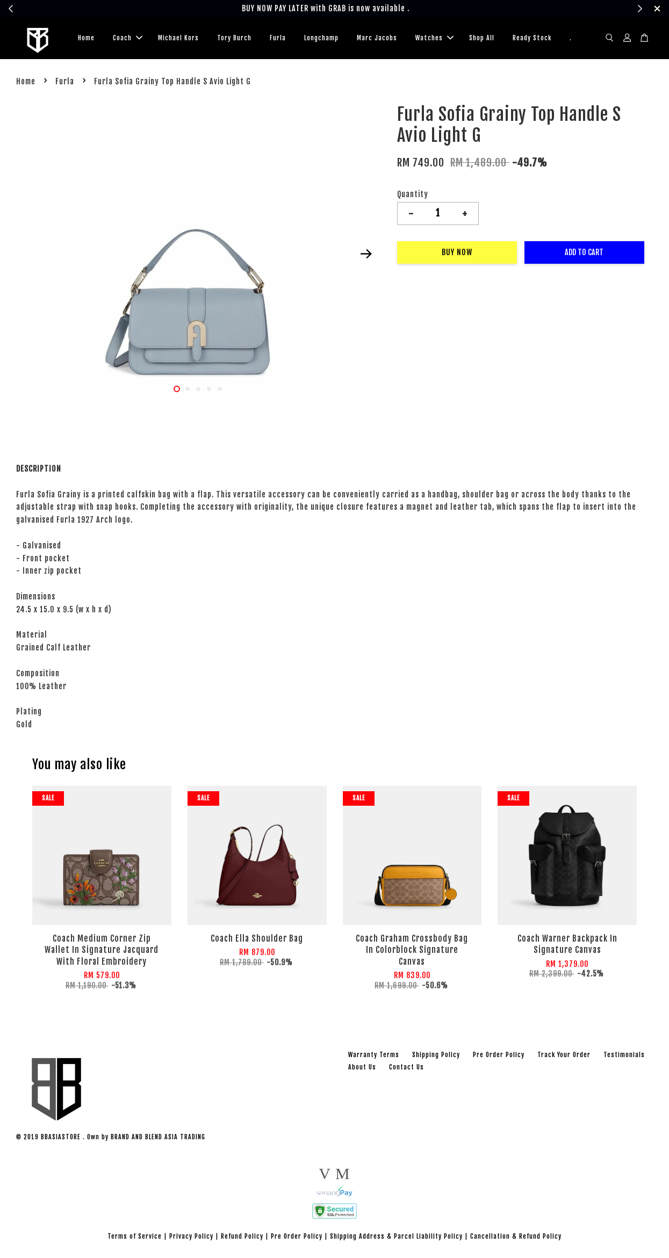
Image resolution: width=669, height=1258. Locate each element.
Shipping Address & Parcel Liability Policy (396, 1236)
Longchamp (321, 38)
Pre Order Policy (498, 1055)
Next (366, 254)
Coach (127, 38)
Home (86, 38)
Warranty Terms (373, 1055)
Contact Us (406, 1067)
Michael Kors (178, 38)
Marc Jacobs (377, 38)
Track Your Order (564, 1055)
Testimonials (624, 1055)
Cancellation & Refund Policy (516, 1236)
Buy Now (457, 252)
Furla (278, 38)
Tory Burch (234, 38)
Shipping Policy (436, 1055)
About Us (362, 1067)
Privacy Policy (191, 1236)
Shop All (481, 38)
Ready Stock (532, 38)
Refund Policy (242, 1236)
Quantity (412, 194)
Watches (434, 38)
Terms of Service (134, 1236)
